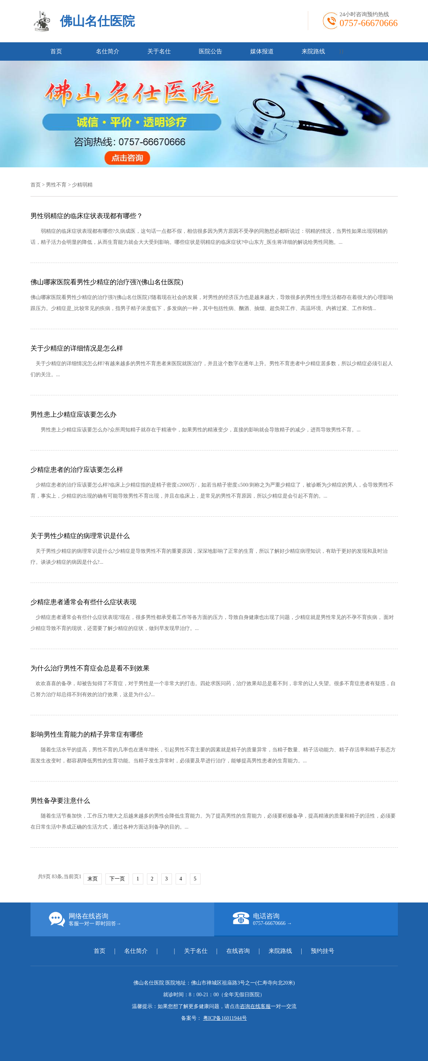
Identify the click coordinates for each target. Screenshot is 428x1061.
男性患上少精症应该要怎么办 (73, 414)
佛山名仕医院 (97, 21)
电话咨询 (315, 919)
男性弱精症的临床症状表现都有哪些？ (86, 216)
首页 (56, 51)
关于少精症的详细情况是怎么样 (76, 348)
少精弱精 (82, 185)
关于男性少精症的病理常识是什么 (80, 536)
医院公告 (210, 51)
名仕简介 (107, 51)
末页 (92, 879)
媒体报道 (262, 51)
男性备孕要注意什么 (60, 800)
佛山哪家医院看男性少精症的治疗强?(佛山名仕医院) (106, 282)
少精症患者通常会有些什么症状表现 (83, 602)
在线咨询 (238, 951)
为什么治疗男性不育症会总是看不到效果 (90, 668)
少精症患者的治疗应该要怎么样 (76, 469)
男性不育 (56, 185)
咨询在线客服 (255, 1006)
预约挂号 (322, 951)
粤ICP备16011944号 (225, 1018)
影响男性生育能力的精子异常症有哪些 (86, 734)
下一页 (117, 879)
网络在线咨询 (131, 919)
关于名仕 (159, 51)
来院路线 (313, 51)
